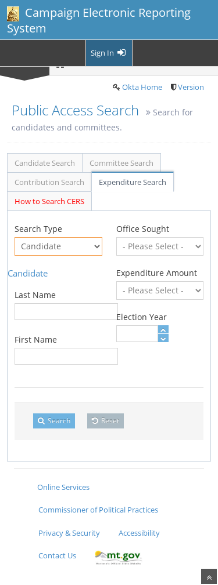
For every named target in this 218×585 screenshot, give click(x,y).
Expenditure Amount (156, 272)
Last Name (35, 294)
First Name (36, 339)
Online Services (63, 487)
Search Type (38, 228)
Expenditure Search (132, 182)
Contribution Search (49, 182)
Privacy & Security (69, 533)
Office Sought (142, 228)
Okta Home (142, 87)
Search (54, 421)
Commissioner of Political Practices (98, 509)
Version (191, 87)
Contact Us (57, 555)
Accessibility (139, 533)
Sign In (109, 53)
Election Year (141, 316)
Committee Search (121, 163)
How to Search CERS (49, 201)
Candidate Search (45, 163)
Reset (105, 421)
